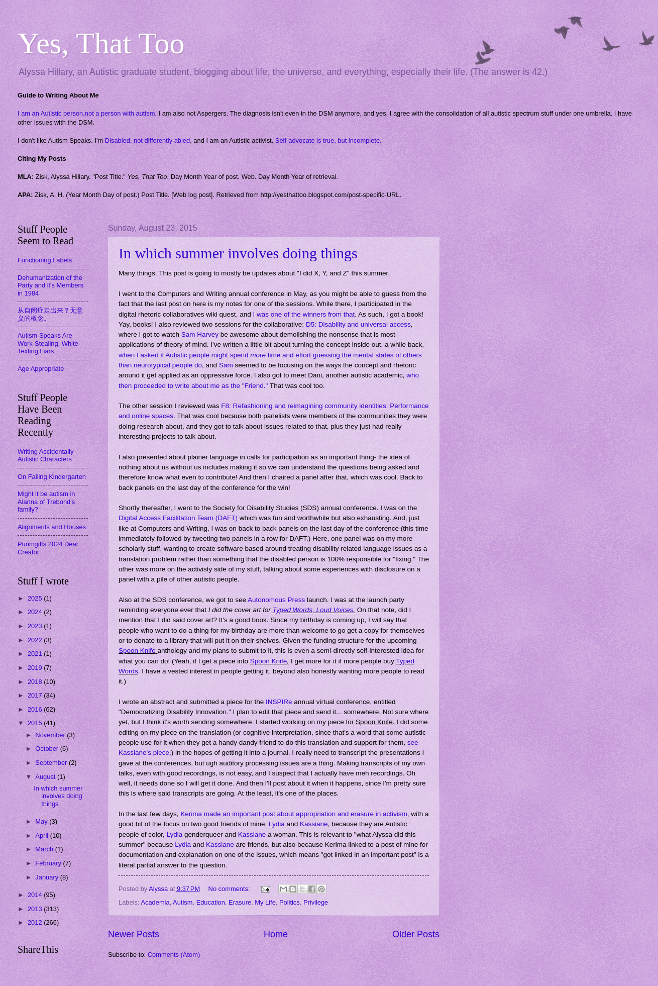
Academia (155, 902)
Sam (226, 365)
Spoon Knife (137, 650)
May (42, 821)
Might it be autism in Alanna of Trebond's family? (46, 501)
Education (210, 902)
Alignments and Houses (52, 527)
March (45, 849)
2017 (36, 695)
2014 (36, 895)
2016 (36, 709)
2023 (36, 626)
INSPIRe (279, 702)
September (52, 762)
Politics (289, 902)
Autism (182, 902)
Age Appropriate (41, 368)
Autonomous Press (276, 600)
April (42, 835)
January (47, 877)
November (51, 735)
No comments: (230, 889)
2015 (36, 723)
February (49, 863)
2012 (36, 922)
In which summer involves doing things (238, 253)
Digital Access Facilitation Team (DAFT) (178, 518)
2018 (36, 681)
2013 (36, 909)
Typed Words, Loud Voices (313, 610)
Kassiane (314, 824)
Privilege (315, 902)
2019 (36, 667)
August (46, 776)
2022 (36, 640)
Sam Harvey (199, 334)
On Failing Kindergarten (52, 476)
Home (276, 934)
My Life (265, 902)
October (47, 748)
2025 (36, 598)
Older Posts (416, 934)
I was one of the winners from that (304, 314)
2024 (36, 612)
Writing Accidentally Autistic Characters (45, 455)
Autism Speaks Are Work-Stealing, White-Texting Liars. (49, 343)
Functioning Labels (45, 260)
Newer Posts (133, 934)
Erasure (240, 902)
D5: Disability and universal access (358, 324)
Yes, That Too (101, 43)
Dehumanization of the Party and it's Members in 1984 (50, 285)
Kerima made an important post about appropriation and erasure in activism (293, 814)
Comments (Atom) (174, 954)
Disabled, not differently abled (147, 140)
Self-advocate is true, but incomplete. (328, 140)
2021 (36, 653)
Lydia (277, 824)
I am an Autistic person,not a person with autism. (87, 113)
